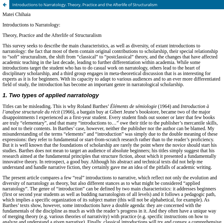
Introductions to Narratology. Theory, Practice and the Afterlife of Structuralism (84, 4)
